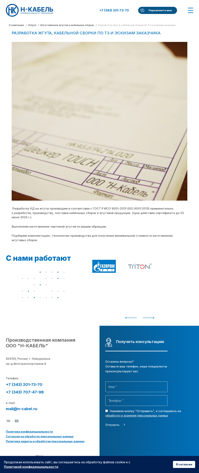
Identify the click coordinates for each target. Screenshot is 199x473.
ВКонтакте (8, 421)
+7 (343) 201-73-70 (114, 10)
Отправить (112, 424)
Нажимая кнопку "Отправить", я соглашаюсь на (143, 413)
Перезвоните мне (160, 10)
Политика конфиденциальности (29, 431)
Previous (131, 318)
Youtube (16, 421)
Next (148, 318)
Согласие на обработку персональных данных (40, 436)
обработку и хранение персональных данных (136, 415)
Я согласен (184, 464)
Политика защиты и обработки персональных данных (45, 441)
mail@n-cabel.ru (21, 408)
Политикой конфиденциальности (31, 467)
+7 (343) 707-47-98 (25, 392)
